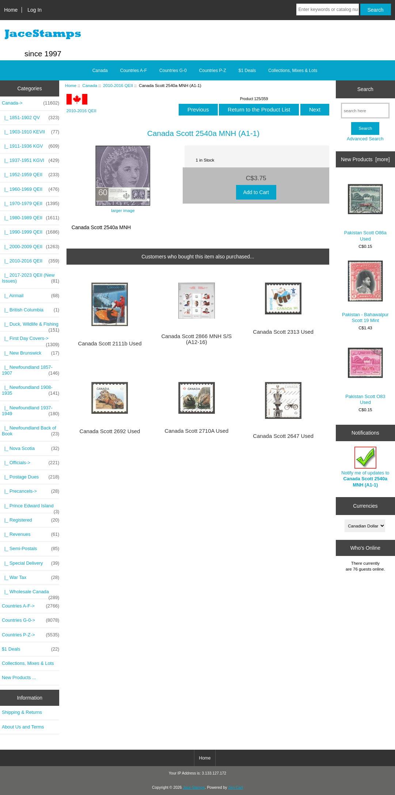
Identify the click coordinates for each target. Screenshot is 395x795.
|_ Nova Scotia (30, 448)
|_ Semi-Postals (30, 549)
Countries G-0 (173, 70)
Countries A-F (133, 70)
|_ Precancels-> (30, 491)
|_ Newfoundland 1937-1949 (30, 411)
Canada (89, 85)
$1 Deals (247, 70)
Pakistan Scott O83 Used (365, 373)
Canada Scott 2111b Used (109, 344)
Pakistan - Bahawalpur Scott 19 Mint (365, 291)
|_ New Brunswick (30, 353)
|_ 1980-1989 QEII (30, 218)
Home (11, 10)
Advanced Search (365, 138)
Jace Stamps (194, 787)
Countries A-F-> (30, 606)
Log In (34, 10)
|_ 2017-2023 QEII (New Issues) (30, 278)
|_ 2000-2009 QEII (30, 247)
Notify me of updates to (365, 467)
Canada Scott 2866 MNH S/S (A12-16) (196, 339)
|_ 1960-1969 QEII (30, 189)
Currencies (365, 506)
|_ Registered (30, 520)
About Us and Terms (23, 727)
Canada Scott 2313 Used (283, 332)
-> (30, 103)
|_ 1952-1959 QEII (30, 175)
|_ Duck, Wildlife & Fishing (30, 326)
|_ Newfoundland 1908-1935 (30, 390)
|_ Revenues (30, 534)
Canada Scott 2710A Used (196, 431)
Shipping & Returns (22, 712)
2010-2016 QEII (118, 85)
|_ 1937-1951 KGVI (30, 160)
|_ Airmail (30, 296)
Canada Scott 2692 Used (110, 431)
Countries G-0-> (30, 620)
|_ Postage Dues (30, 477)
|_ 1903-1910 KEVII (30, 132)
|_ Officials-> (30, 463)
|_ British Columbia (30, 310)
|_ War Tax (30, 577)
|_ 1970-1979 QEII (30, 204)
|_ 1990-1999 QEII (30, 232)
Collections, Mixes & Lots (292, 70)
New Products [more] (365, 159)
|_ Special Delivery (30, 563)
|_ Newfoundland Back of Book (30, 431)
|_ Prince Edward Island (30, 507)
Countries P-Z (212, 70)
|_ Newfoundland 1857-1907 (30, 370)
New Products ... (19, 677)
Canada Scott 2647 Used (283, 436)
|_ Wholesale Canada (30, 593)
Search (365, 89)
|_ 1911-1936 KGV (30, 146)
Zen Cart (235, 787)
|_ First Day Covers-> (30, 340)
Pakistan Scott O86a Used (365, 209)
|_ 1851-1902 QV (30, 118)
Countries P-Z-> (30, 635)
